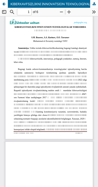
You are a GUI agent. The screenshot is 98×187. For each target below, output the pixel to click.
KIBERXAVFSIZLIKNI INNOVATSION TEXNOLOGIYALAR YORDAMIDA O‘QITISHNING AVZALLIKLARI (54, 4)
